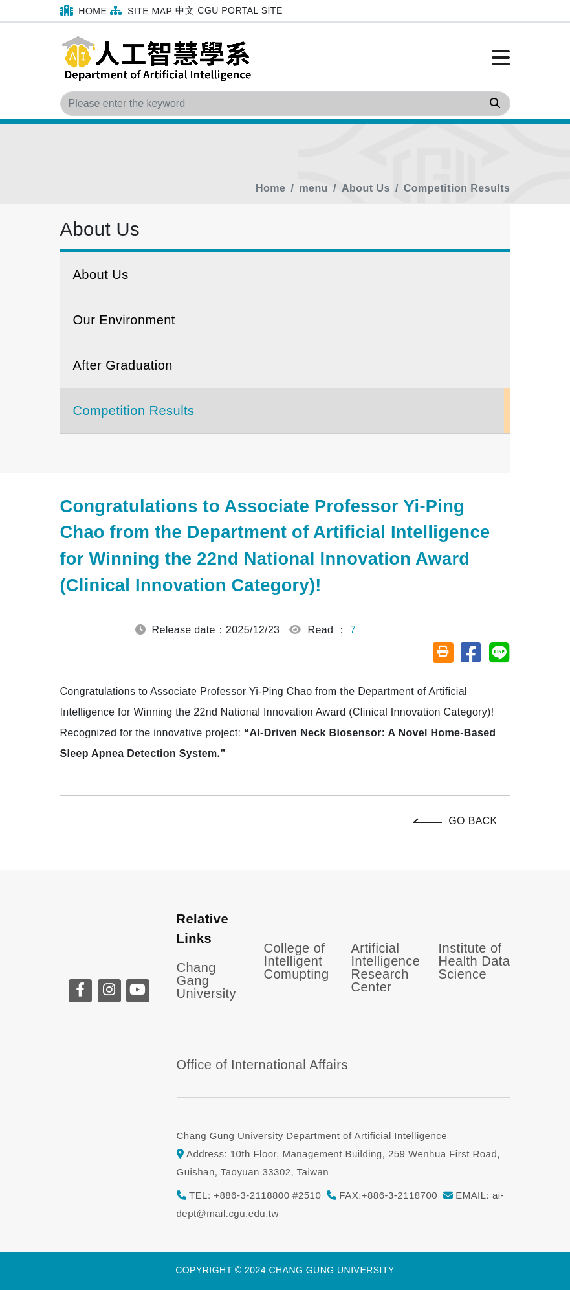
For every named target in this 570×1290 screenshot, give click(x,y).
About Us (366, 188)
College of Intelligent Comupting (296, 961)
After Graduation (123, 365)
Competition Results (457, 188)
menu (313, 188)
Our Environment (124, 320)
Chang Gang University (207, 980)
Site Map (141, 10)
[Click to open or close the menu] (501, 58)
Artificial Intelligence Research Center (386, 967)
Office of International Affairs (262, 1064)
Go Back (458, 820)
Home (83, 10)
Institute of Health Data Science (474, 961)
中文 (184, 10)
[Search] (285, 103)
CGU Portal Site (239, 10)
